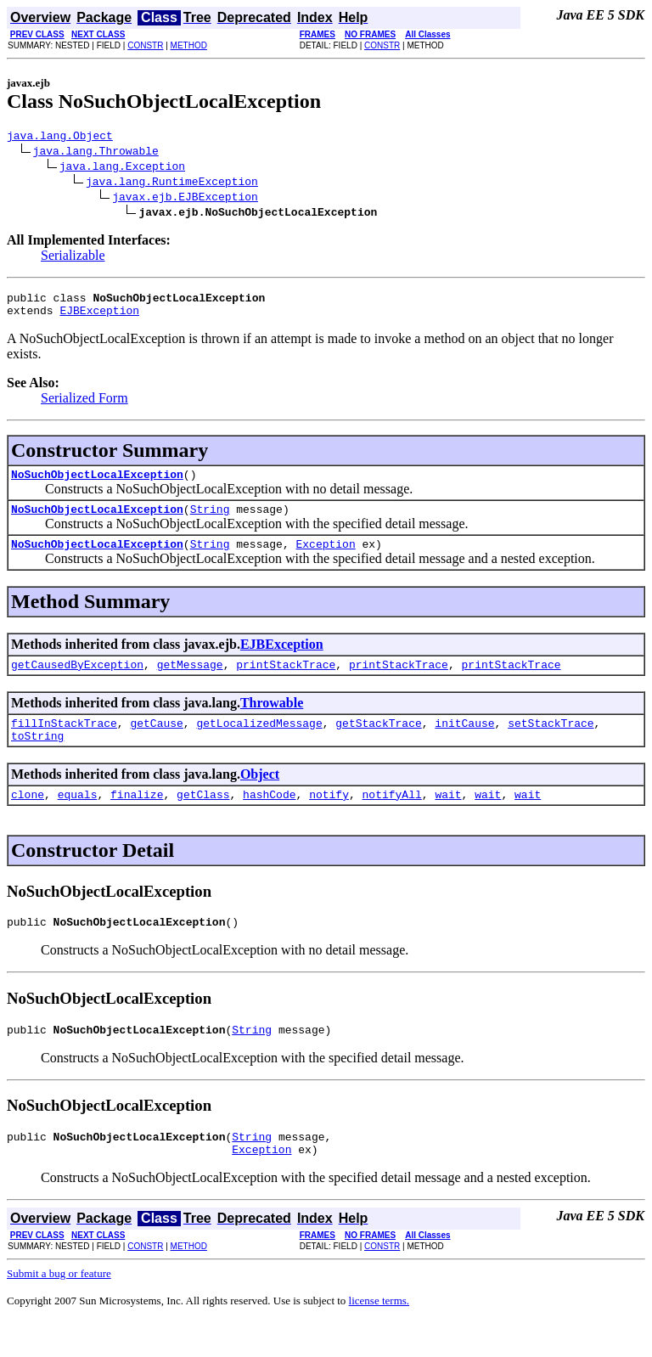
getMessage (190, 682)
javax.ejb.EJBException (185, 198)
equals (78, 819)
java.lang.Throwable (96, 152)
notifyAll (392, 819)
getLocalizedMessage (259, 743)
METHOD (189, 45)
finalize (136, 819)
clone (27, 819)
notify (329, 819)
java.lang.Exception (122, 168)
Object (259, 797)
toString (37, 758)
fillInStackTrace (64, 743)
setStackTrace (550, 743)
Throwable (271, 720)
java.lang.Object (60, 137)
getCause (156, 743)
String (210, 521)
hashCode (269, 819)
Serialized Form (84, 405)
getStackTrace (378, 743)
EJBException (99, 317)
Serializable (73, 258)
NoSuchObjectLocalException (97, 484)
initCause (464, 743)
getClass (203, 819)
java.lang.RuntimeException (172, 183)
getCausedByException (77, 682)
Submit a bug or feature (59, 1309)
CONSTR (145, 45)
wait (448, 819)
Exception (325, 558)
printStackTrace (285, 682)
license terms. (379, 1336)
